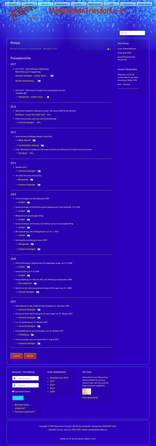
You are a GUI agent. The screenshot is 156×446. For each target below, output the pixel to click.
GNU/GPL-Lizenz (79, 429)
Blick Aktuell (25, 140)
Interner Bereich (144, 4)
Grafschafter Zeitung (29, 145)
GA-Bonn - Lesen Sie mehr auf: (33, 114)
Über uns (46, 4)
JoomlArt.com (109, 426)
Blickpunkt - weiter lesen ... (32, 96)
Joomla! (52, 429)
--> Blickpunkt (22, 244)
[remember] (13, 391)
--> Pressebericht (23, 283)
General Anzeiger (27, 184)
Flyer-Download (90, 397)
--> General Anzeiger (25, 309)
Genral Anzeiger (27, 122)
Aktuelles (29, 4)
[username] (28, 378)
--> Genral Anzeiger (24, 291)
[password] (28, 385)
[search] (132, 33)
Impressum (128, 4)
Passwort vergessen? (25, 411)
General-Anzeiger (27, 170)
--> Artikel (20, 202)
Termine (78, 4)
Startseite (13, 4)
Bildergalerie (62, 4)
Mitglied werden (95, 4)
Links (111, 4)
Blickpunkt (23, 179)
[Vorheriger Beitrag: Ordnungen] (16, 356)
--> (17, 96)
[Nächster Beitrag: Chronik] (30, 356)
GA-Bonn (23, 153)
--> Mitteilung (22, 334)
